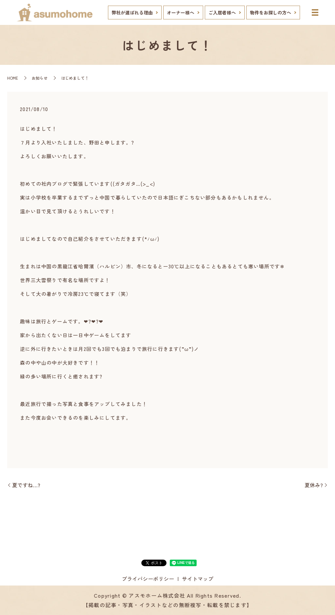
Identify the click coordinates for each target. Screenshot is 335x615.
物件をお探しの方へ (270, 12)
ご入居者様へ (222, 12)
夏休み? (314, 485)
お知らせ (39, 78)
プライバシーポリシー (148, 579)
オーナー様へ (180, 12)
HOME (12, 78)
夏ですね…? (26, 485)
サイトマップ (197, 579)
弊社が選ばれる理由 (132, 12)
